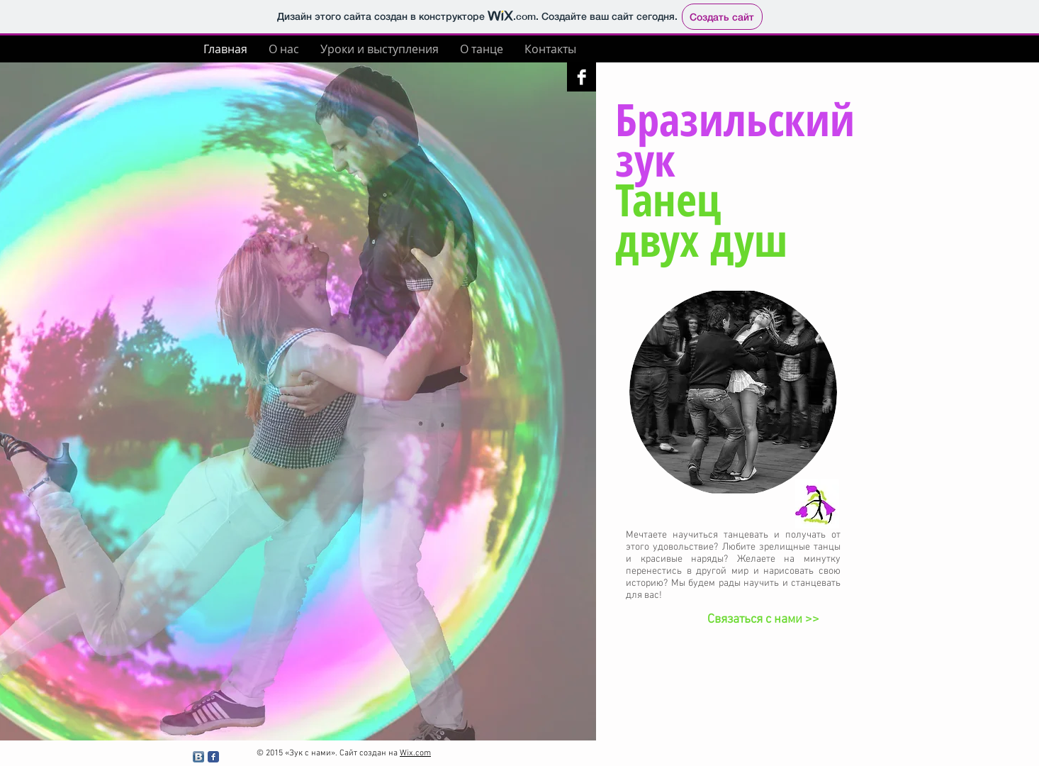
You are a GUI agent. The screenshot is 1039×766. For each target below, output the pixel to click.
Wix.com (415, 753)
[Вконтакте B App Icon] (198, 756)
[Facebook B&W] (581, 76)
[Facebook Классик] (213, 756)
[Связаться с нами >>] (763, 619)
